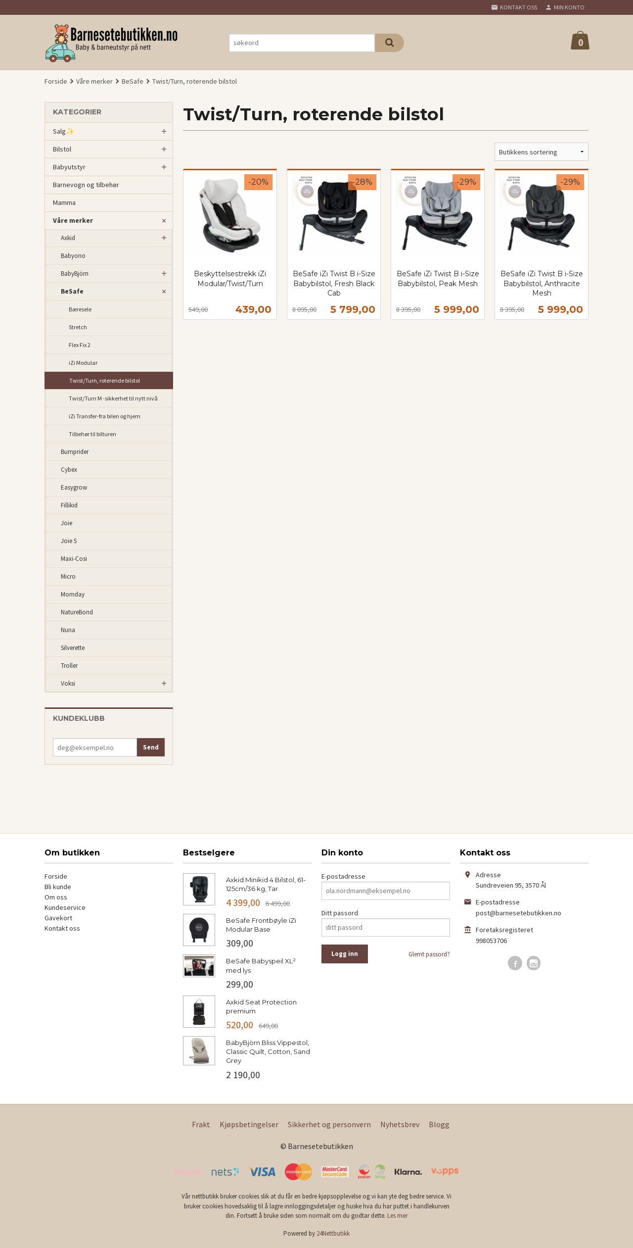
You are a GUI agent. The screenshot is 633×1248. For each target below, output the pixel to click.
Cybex (69, 469)
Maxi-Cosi (74, 558)
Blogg (439, 1124)
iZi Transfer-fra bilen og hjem (104, 416)
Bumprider (75, 452)
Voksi (68, 683)
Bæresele (80, 309)
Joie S (69, 541)
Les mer (397, 1215)
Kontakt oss (62, 928)
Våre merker (73, 220)
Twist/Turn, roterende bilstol (104, 380)
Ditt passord (339, 912)
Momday (73, 594)
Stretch (78, 327)
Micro (68, 576)
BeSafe (72, 291)
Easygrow (74, 487)
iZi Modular (83, 362)
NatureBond (77, 612)
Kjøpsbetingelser (249, 1124)
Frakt (201, 1124)
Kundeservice (65, 907)
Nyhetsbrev (399, 1124)
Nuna (68, 630)
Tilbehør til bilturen (92, 434)
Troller (69, 665)
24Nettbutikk (333, 1233)
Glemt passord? (429, 954)
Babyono (73, 255)
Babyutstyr (69, 166)
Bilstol (62, 149)
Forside (56, 81)
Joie (66, 523)
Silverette (73, 648)
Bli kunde (58, 886)
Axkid (68, 238)
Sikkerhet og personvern (329, 1124)
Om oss (56, 897)
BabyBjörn (75, 273)
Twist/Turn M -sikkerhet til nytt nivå (113, 398)
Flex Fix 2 (79, 345)
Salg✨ (63, 131)
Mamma (64, 202)
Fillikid (69, 505)
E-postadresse (343, 876)
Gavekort (58, 917)
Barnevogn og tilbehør (86, 184)
